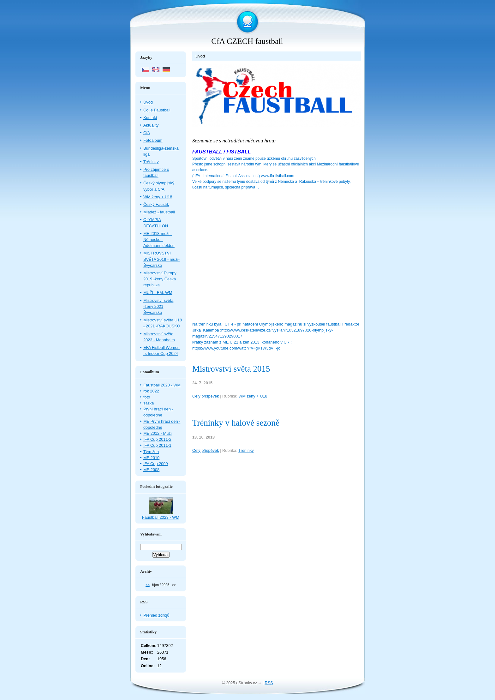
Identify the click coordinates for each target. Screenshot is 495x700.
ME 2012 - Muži (157, 433)
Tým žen (151, 451)
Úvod (148, 102)
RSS (269, 682)
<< (148, 585)
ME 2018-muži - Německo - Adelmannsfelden (159, 239)
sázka (148, 403)
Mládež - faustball (159, 212)
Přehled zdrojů (156, 615)
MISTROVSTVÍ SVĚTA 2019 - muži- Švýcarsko (161, 259)
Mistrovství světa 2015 (231, 369)
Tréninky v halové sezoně (235, 423)
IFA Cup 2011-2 (157, 439)
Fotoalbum (152, 140)
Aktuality (150, 125)
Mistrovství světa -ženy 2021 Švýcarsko (158, 306)
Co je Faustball (156, 110)
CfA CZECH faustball (247, 41)
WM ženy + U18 (252, 396)
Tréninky (246, 450)
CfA (146, 132)
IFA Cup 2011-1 (157, 445)
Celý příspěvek (205, 396)
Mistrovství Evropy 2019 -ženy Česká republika (159, 279)
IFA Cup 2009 (155, 463)
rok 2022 (151, 391)
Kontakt (150, 117)
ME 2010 (151, 457)
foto (146, 397)
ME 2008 (151, 469)
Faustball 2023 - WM (162, 385)
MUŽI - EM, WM (157, 292)
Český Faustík (156, 204)
